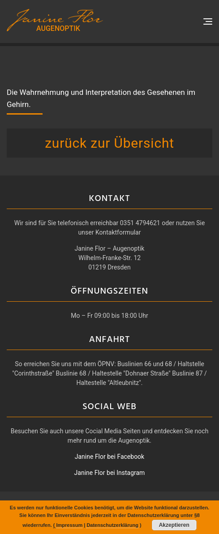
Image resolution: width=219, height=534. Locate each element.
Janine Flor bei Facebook (109, 456)
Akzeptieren (174, 525)
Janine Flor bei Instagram (109, 472)
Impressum (69, 525)
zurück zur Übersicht (109, 143)
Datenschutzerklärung (112, 525)
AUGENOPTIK (58, 28)
